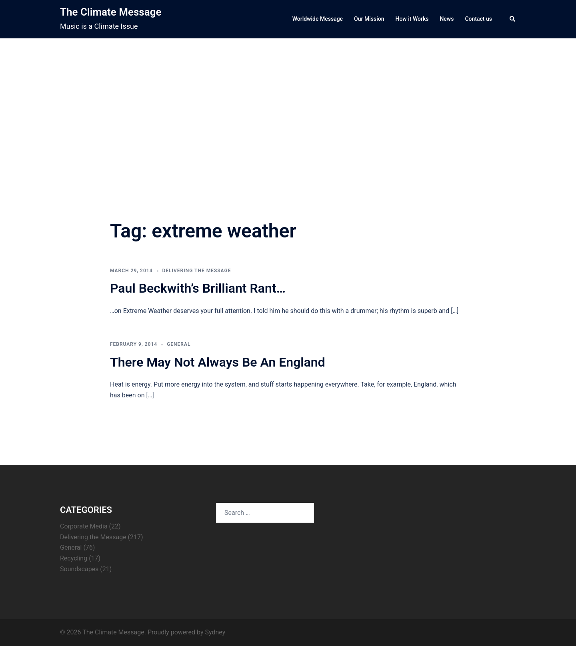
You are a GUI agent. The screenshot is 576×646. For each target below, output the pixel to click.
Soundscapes (79, 569)
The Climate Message (110, 12)
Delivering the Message (196, 270)
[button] (513, 19)
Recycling (73, 558)
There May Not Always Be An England (217, 362)
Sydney (215, 632)
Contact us (478, 19)
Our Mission (369, 19)
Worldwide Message (317, 19)
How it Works (411, 19)
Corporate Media (84, 526)
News (447, 19)
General (178, 344)
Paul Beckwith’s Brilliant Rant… (198, 288)
